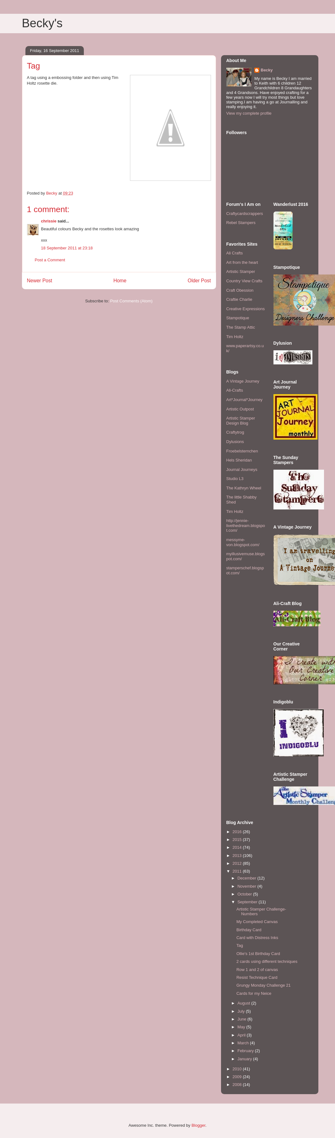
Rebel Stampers (241, 222)
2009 (238, 1076)
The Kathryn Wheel (243, 488)
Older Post (199, 280)
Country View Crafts (244, 281)
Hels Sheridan (239, 460)
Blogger (198, 1125)
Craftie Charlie (239, 299)
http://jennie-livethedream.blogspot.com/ (245, 525)
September (247, 902)
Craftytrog (235, 432)
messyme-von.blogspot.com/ (243, 542)
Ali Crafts (234, 253)
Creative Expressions (245, 308)
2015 (238, 839)
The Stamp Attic (240, 327)
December (247, 878)
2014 (238, 847)
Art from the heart (242, 262)
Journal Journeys (241, 469)
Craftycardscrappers (244, 213)
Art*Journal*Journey (244, 399)
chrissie (49, 221)
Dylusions (235, 441)
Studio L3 (235, 478)
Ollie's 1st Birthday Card (258, 953)
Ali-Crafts (234, 390)
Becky (267, 70)
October (245, 894)
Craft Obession (240, 290)
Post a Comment (50, 260)
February (246, 1050)
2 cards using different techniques (266, 961)
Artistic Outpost (240, 409)
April (242, 1035)
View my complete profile (249, 113)
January (245, 1059)
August (244, 1003)
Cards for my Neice (253, 993)
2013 (238, 855)
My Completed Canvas (257, 921)
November (247, 886)
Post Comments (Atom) (131, 301)
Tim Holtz (234, 336)
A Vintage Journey (242, 381)
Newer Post (39, 280)
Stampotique (237, 318)
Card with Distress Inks (257, 937)
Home (120, 280)
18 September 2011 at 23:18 (67, 248)
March (243, 1043)
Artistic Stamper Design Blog (240, 420)
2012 (238, 863)
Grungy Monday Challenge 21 (263, 985)
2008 (238, 1084)
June (242, 1019)
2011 (238, 871)
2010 (238, 1069)
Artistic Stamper (240, 271)
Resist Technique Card (257, 977)
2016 (238, 831)
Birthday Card (248, 929)
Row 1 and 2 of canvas (257, 969)
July (241, 1011)
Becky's (42, 23)
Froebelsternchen (242, 451)
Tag (239, 945)
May (241, 1027)
